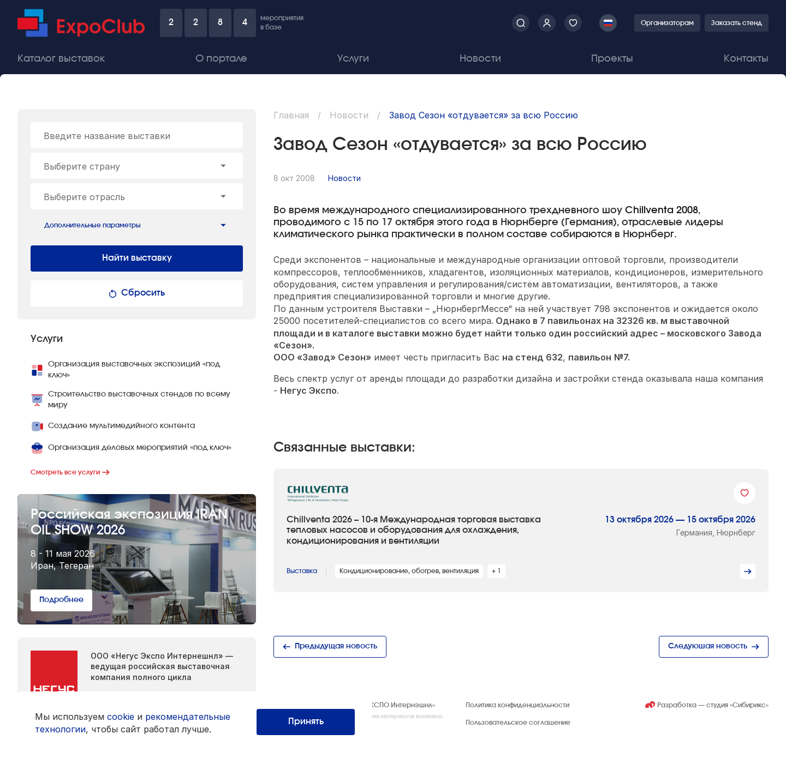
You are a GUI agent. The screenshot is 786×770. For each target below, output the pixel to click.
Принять (306, 721)
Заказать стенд (736, 23)
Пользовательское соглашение (518, 722)
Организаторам (667, 23)
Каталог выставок (61, 59)
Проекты (612, 59)
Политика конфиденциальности (517, 705)
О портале (221, 59)
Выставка (302, 571)
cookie (120, 716)
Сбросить (137, 292)
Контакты (746, 59)
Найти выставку (137, 258)
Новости (480, 59)
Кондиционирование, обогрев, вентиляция (409, 571)
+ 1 (496, 571)
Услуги (353, 59)
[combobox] (136, 165)
